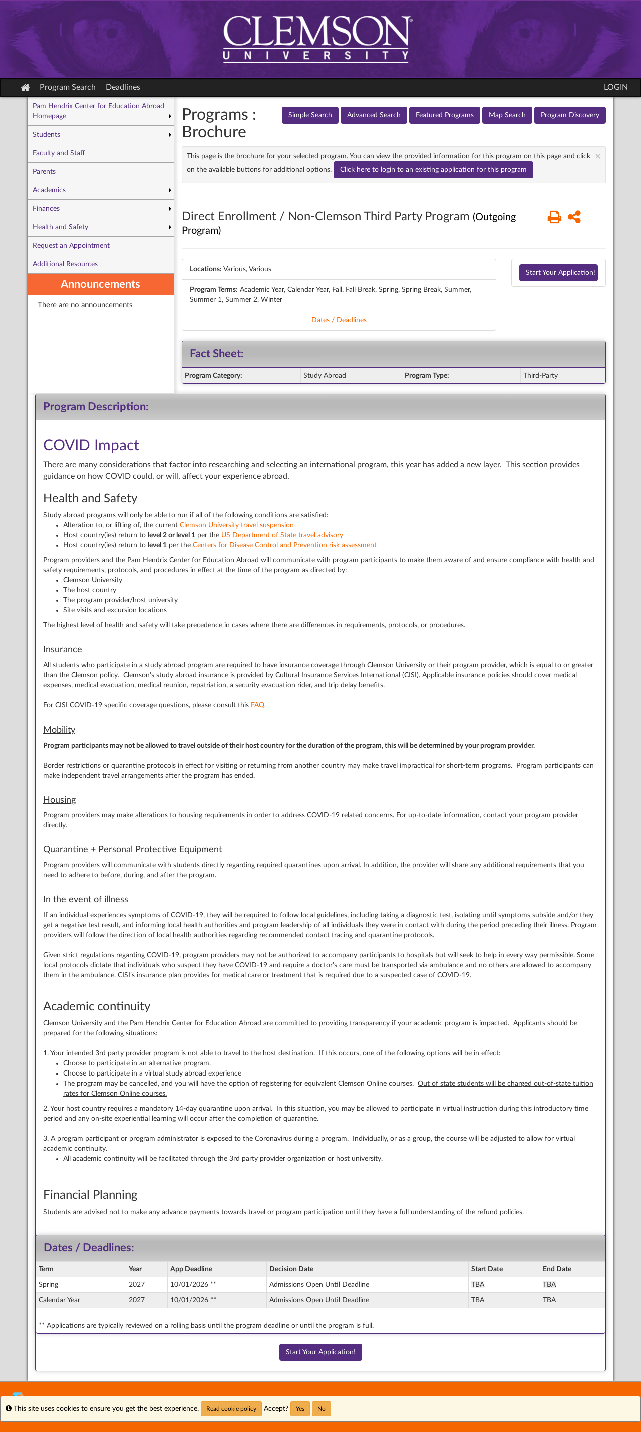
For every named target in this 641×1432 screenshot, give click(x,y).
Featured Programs (445, 115)
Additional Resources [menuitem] (65, 264)
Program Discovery (570, 115)
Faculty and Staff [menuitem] (59, 153)
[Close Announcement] (598, 156)
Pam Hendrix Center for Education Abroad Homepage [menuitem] (98, 111)
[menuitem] (101, 333)
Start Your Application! (560, 272)
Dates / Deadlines (339, 320)
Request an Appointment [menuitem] (71, 245)
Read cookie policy (231, 1409)
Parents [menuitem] (44, 171)
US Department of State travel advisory (282, 535)
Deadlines (123, 87)
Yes (300, 1409)
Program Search (68, 87)
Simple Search (310, 115)
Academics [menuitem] (49, 190)
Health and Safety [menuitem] (60, 227)
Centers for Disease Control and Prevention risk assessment (285, 545)
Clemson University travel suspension (237, 525)
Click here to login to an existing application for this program (433, 169)
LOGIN (616, 87)
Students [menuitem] (46, 134)
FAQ (257, 705)
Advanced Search (374, 115)
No (321, 1409)
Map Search (507, 115)
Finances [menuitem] (46, 208)
